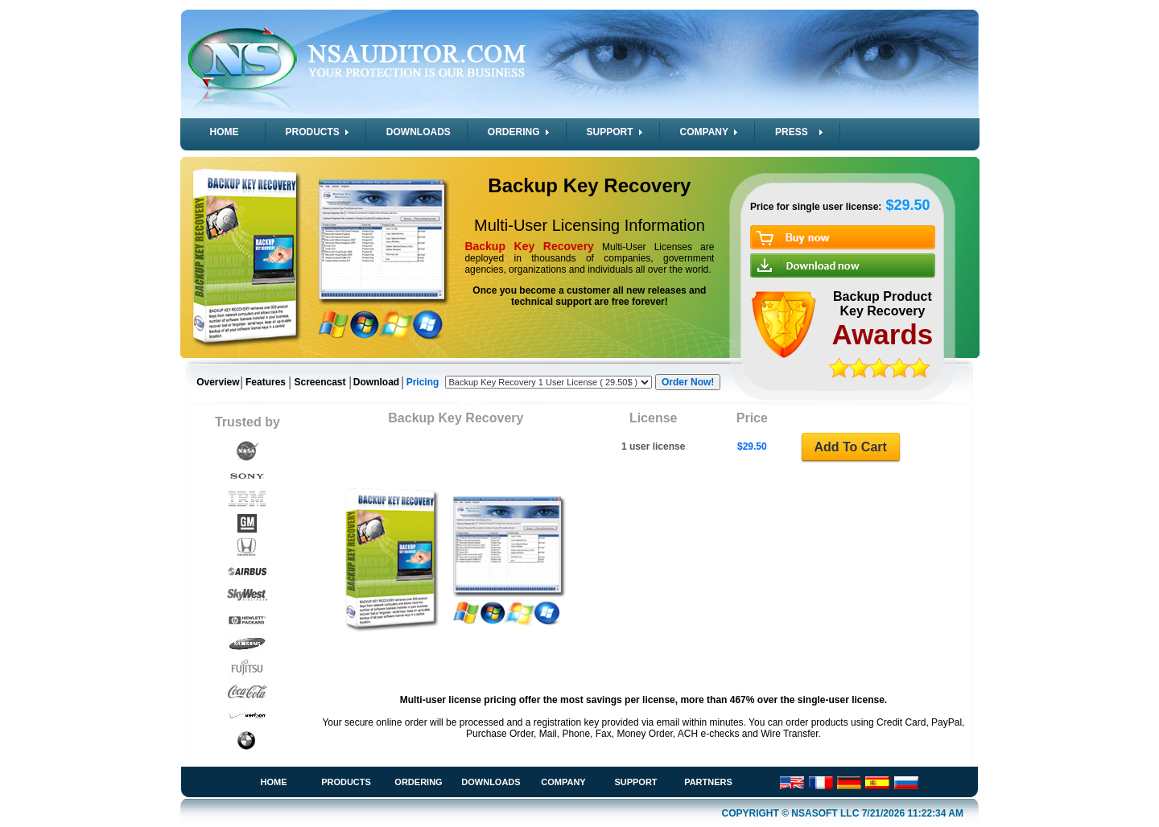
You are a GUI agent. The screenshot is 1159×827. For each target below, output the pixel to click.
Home (274, 782)
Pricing (422, 382)
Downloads (490, 782)
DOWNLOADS (418, 132)
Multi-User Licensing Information (589, 225)
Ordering (418, 782)
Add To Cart (850, 447)
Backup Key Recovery (589, 185)
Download (376, 382)
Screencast (319, 382)
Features (265, 382)
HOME (224, 132)
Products (346, 782)
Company (563, 782)
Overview (217, 382)
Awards (883, 334)
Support (635, 782)
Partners (708, 782)
